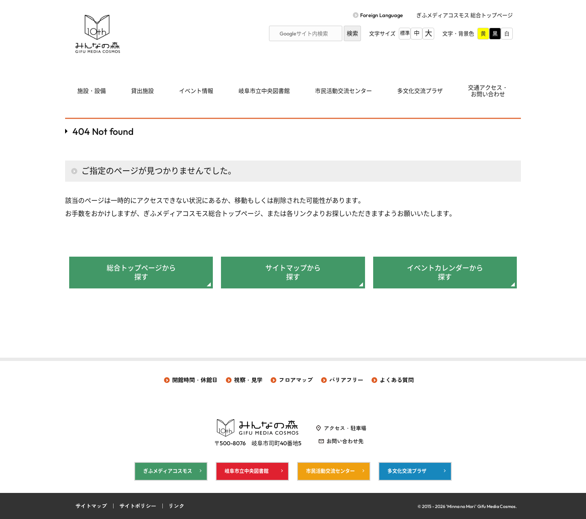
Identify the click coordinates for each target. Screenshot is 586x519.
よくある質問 (397, 380)
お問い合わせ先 (344, 441)
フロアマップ (296, 380)
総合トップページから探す (141, 272)
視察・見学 (248, 380)
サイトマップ (91, 506)
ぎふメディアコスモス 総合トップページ (464, 15)
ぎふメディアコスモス (167, 471)
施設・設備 (91, 91)
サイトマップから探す (293, 272)
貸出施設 (142, 91)
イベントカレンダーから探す (445, 272)
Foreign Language (381, 15)
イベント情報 (196, 91)
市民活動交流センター (343, 91)
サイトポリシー (137, 506)
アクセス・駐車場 (345, 428)
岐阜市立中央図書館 (264, 91)
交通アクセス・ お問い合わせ (488, 91)
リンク (176, 506)
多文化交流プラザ (420, 91)
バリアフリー (346, 380)
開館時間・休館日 (195, 380)
